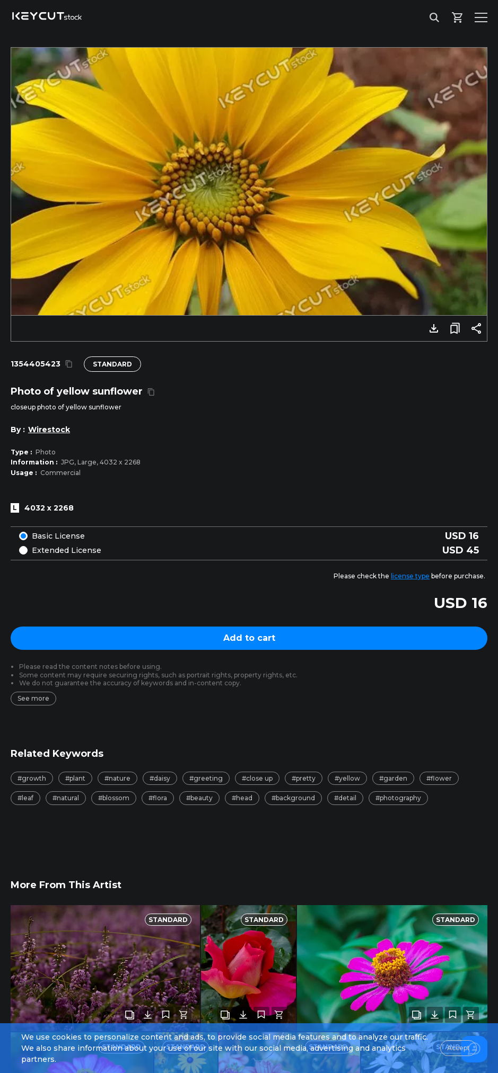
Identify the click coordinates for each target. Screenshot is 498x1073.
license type (410, 576)
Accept (458, 1048)
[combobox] (249, 1019)
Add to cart (249, 638)
